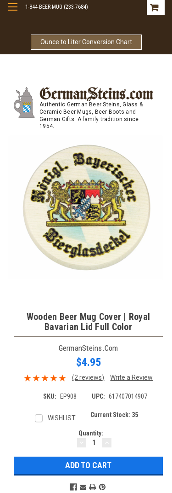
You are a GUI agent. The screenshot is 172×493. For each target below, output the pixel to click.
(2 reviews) (88, 377)
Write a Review (131, 377)
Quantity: (90, 433)
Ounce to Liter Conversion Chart (86, 42)
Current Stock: (114, 414)
